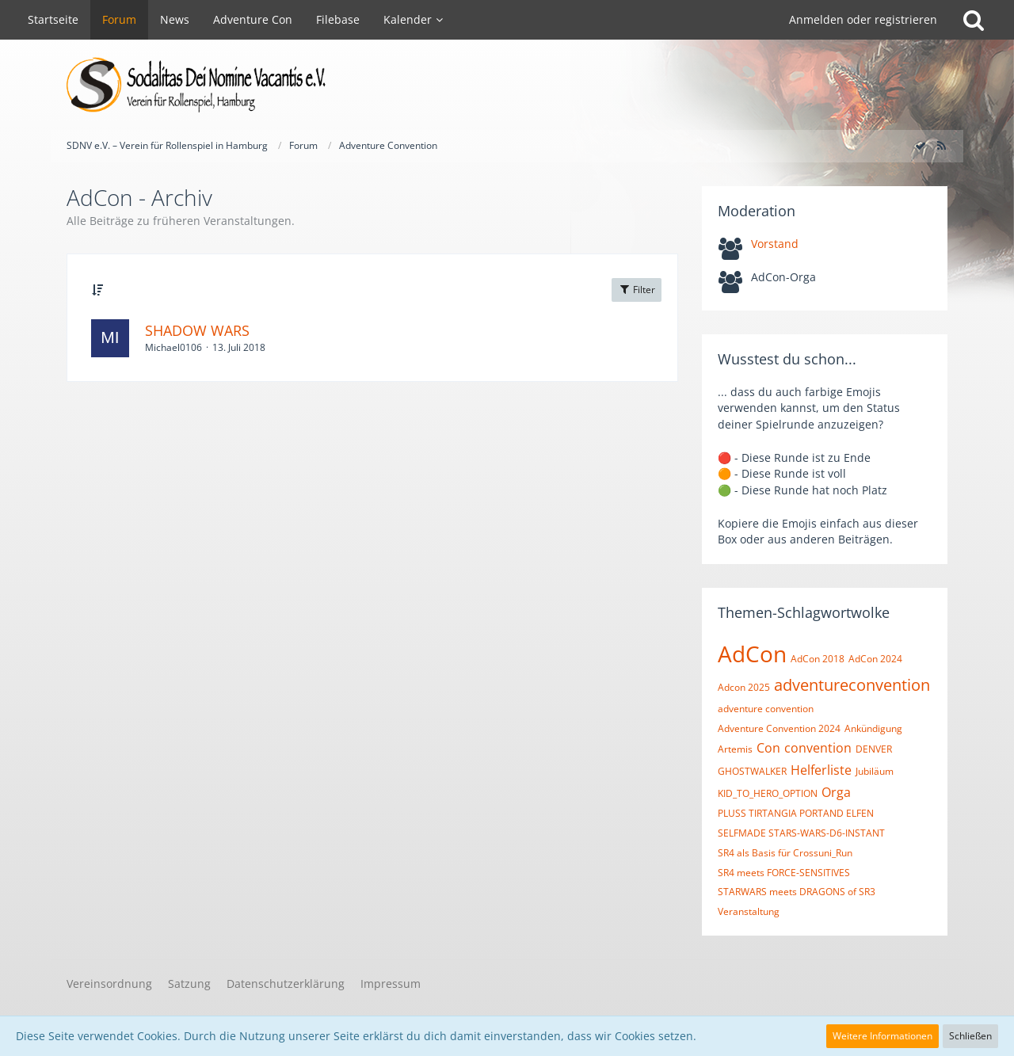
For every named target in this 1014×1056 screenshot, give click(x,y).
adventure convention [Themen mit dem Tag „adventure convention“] (766, 708)
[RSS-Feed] (941, 145)
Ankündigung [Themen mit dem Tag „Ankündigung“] (873, 728)
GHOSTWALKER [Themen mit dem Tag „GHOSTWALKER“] (752, 771)
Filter (636, 289)
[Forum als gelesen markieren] (920, 145)
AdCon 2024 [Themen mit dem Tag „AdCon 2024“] (875, 658)
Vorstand (775, 243)
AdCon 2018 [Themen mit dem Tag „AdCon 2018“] (817, 658)
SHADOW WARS (197, 330)
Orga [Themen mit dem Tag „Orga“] (836, 792)
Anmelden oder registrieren (863, 19)
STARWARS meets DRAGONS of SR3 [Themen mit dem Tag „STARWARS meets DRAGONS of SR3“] (796, 891)
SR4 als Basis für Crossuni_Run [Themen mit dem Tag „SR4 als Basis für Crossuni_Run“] (785, 853)
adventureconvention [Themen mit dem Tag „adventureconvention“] (852, 685)
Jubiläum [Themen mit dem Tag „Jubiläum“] (875, 771)
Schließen (970, 1036)
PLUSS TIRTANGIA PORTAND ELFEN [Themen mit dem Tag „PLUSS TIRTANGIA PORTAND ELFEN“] (796, 813)
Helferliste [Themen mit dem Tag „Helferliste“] (821, 770)
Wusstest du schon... (787, 358)
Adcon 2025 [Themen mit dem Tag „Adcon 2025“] (744, 687)
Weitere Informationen (882, 1036)
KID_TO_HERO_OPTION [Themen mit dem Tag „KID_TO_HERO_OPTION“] (768, 793)
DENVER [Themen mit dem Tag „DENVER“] (874, 749)
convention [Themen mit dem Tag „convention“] (818, 748)
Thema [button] (130, 289)
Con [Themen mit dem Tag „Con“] (768, 748)
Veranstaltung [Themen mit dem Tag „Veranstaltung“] (749, 911)
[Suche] (973, 20)
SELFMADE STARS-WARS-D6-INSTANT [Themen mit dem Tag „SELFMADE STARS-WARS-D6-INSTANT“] (801, 833)
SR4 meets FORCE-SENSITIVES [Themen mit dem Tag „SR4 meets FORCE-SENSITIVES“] (784, 872)
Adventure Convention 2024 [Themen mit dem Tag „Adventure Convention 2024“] (779, 728)
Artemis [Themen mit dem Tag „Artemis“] (735, 749)
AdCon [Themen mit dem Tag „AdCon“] (752, 654)
